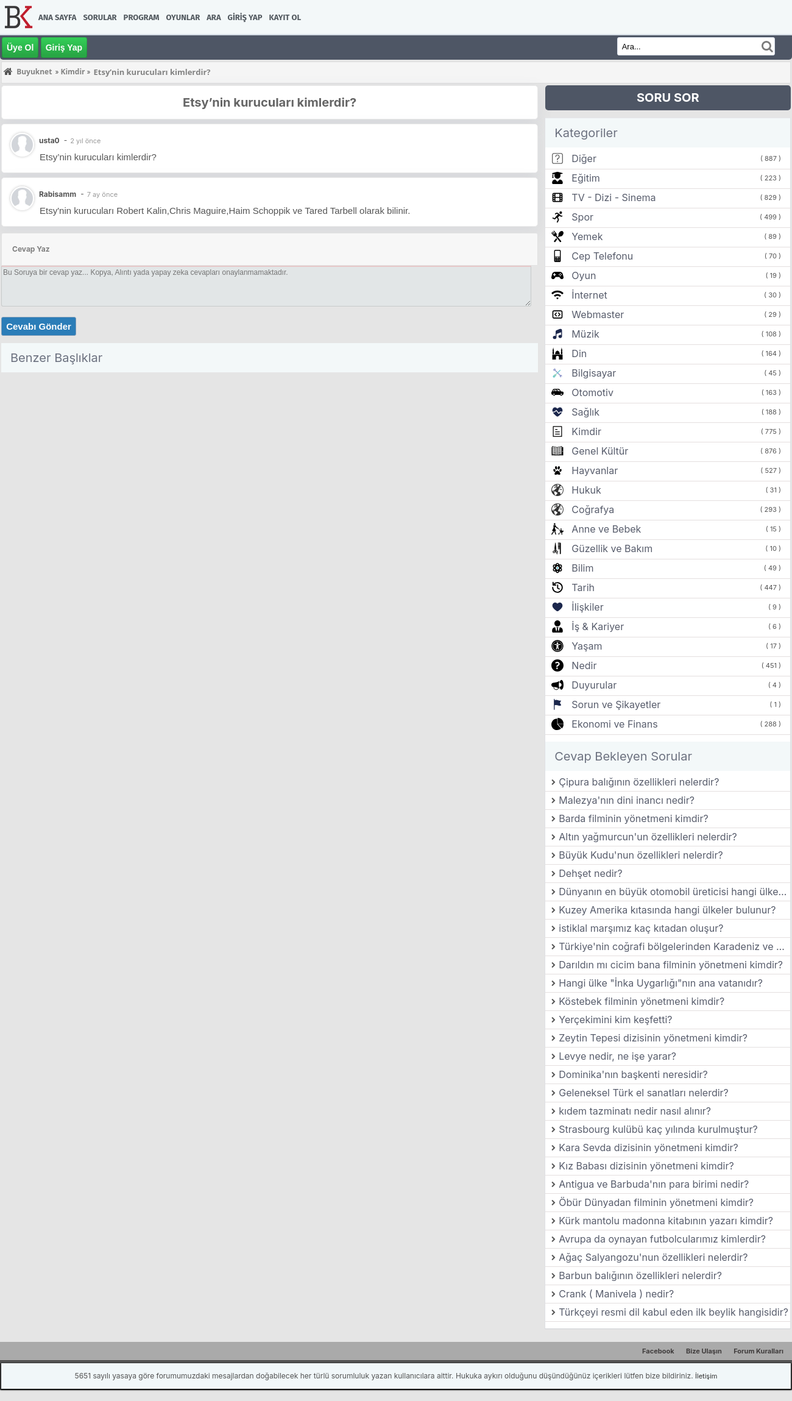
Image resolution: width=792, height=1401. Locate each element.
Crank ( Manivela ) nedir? (616, 1294)
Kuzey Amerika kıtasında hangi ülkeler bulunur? (667, 910)
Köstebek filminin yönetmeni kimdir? (641, 1001)
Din (579, 353)
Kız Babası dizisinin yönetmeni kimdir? (646, 1166)
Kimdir (586, 431)
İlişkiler (587, 607)
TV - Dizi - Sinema (613, 197)
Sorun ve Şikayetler (615, 704)
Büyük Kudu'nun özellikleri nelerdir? (641, 855)
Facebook (658, 1351)
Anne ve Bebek (606, 529)
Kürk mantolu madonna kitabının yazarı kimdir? (666, 1221)
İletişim (706, 1376)
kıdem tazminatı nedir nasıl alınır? (635, 1111)
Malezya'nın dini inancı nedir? (627, 800)
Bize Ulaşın (704, 1351)
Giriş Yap (245, 17)
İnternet (589, 295)
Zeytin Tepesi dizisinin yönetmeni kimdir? (653, 1038)
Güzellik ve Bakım (611, 548)
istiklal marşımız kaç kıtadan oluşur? (641, 928)
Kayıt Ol (285, 17)
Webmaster (597, 314)
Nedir (583, 665)
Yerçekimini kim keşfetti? (615, 1019)
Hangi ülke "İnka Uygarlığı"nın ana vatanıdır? (661, 983)
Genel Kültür (599, 451)
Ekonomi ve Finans (614, 724)
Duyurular (594, 685)
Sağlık (585, 412)
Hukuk (586, 490)
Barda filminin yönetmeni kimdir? (633, 818)
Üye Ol (20, 47)
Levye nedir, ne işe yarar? (617, 1056)
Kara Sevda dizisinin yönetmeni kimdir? (648, 1147)
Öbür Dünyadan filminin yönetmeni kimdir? (656, 1202)
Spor (582, 217)
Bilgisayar (593, 373)
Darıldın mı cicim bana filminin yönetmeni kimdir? (671, 965)
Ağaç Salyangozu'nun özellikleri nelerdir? (653, 1257)
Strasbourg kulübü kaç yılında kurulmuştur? (658, 1129)
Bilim (582, 568)
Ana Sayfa (57, 17)
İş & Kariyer (597, 626)
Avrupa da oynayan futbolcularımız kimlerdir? (662, 1239)
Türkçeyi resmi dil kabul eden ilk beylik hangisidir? (673, 1312)
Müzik (585, 334)
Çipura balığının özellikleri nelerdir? (639, 782)
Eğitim (585, 178)
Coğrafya (592, 509)
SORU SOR (668, 97)
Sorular (99, 17)
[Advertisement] (269, 462)
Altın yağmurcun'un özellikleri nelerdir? (648, 837)
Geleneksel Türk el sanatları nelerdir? (644, 1093)
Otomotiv (592, 392)
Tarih (583, 587)
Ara (214, 17)
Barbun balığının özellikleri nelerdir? (640, 1275)
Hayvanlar (594, 470)
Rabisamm (57, 194)
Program (142, 17)
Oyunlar (183, 17)
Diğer (583, 158)
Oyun (583, 275)
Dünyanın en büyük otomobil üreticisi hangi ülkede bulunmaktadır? (674, 891)
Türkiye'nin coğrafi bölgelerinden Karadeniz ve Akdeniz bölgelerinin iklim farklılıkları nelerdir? (674, 946)
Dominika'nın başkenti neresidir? (633, 1074)
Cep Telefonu (602, 256)
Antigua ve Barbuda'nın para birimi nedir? (654, 1184)
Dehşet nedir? (591, 873)
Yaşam (586, 646)
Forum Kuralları (758, 1351)
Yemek (587, 236)
